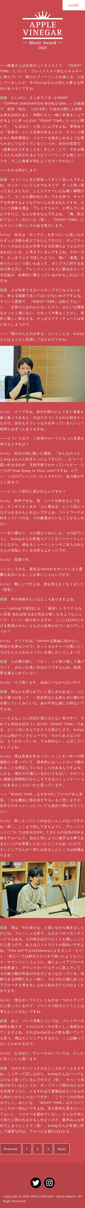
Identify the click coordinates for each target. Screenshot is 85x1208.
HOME (73, 5)
